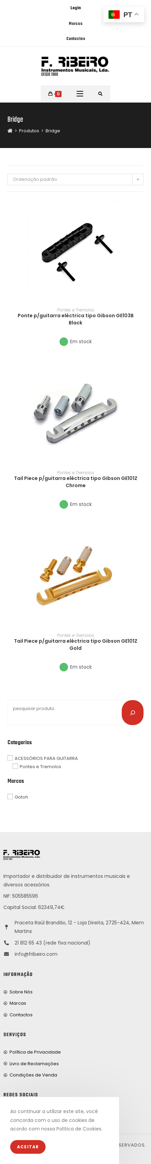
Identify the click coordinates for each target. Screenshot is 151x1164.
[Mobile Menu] (80, 94)
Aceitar (28, 1147)
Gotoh (21, 797)
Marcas (75, 24)
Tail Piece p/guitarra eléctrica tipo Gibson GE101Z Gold (75, 645)
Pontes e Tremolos (75, 310)
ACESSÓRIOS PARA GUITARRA (46, 758)
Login (75, 8)
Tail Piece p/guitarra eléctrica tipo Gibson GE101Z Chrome (75, 482)
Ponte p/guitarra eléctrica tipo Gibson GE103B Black (76, 319)
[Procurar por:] (100, 94)
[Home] (10, 131)
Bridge (53, 131)
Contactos (75, 39)
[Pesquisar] (133, 712)
